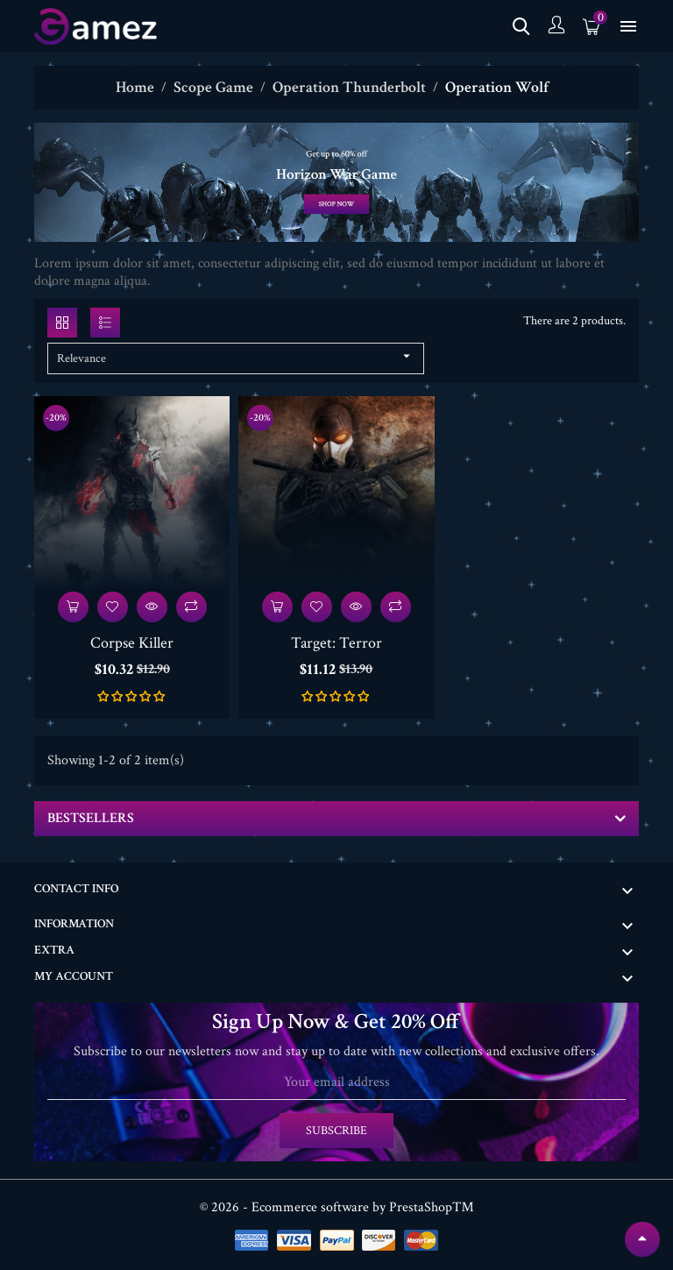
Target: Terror (336, 643)
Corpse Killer (132, 643)
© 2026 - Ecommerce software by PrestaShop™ (337, 1207)
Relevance (235, 357)
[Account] (556, 27)
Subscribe (336, 1131)
